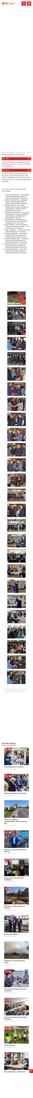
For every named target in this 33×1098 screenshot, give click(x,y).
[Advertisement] (16, 1085)
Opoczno (21, 689)
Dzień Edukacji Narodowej (11, 689)
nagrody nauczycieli (16, 690)
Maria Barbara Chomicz (17, 691)
